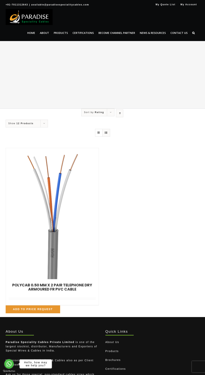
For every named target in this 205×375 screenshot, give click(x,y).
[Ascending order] (119, 113)
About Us (112, 342)
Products (112, 351)
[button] (193, 33)
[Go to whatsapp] (9, 364)
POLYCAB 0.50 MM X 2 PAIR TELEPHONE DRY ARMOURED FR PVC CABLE (52, 287)
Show (20, 123)
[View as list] (106, 132)
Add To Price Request (33, 309)
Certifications (115, 368)
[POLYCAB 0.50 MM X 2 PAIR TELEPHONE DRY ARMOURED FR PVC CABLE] (52, 213)
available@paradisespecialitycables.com (60, 4)
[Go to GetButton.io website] (9, 371)
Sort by (94, 112)
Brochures (113, 359)
